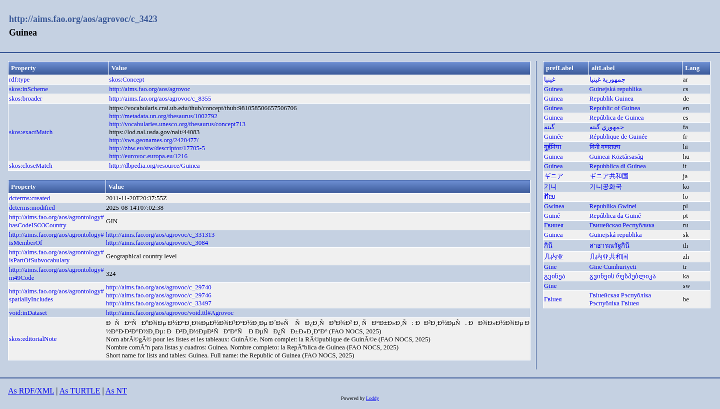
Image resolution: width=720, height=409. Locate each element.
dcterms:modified (32, 207)
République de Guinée (619, 136)
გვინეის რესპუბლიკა (623, 276)
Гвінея (553, 299)
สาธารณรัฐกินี (610, 245)
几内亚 (554, 256)
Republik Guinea (612, 98)
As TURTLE (80, 390)
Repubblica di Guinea (618, 166)
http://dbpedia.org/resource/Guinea (154, 165)
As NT (116, 390)
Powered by (353, 398)
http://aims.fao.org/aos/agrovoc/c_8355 (160, 98)
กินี (548, 245)
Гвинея (554, 225)
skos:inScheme (28, 89)
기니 (550, 186)
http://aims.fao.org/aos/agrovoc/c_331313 (160, 234)
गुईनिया (552, 147)
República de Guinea (617, 117)
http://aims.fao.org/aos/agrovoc (149, 89)
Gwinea (554, 206)
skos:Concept (126, 79)
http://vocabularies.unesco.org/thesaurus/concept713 (177, 124)
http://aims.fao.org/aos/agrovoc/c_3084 (157, 242)
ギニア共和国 (609, 176)
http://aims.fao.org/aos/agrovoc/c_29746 (159, 295)
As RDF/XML (31, 390)
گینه (549, 127)
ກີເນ (550, 196)
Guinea (553, 89)
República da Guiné (615, 215)
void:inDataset (28, 312)
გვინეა (555, 276)
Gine (550, 266)
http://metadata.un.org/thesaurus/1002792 (163, 116)
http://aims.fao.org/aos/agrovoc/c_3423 (83, 19)
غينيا (550, 79)
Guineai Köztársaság (617, 156)
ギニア (554, 176)
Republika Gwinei (613, 206)
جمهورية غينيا (608, 79)
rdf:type (19, 79)
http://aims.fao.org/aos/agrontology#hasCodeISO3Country (56, 221)
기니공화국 (606, 186)
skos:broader (25, 98)
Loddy (372, 398)
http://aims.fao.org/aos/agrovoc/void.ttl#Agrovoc (170, 312)
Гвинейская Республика (622, 225)
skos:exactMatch (30, 132)
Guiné (552, 215)
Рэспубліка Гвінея (614, 303)
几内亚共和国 (609, 256)
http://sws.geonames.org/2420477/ (153, 140)
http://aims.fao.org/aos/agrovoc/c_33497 (159, 303)
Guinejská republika (616, 89)
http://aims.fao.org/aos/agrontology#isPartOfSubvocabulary (56, 256)
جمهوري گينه (607, 127)
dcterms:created (29, 198)
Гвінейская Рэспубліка (621, 295)
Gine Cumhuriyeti (613, 266)
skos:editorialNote (32, 338)
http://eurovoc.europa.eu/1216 (148, 156)
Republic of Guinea (615, 108)
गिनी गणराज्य (605, 147)
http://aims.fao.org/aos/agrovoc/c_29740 (159, 287)
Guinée (553, 136)
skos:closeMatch (30, 165)
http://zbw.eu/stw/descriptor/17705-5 (157, 148)
